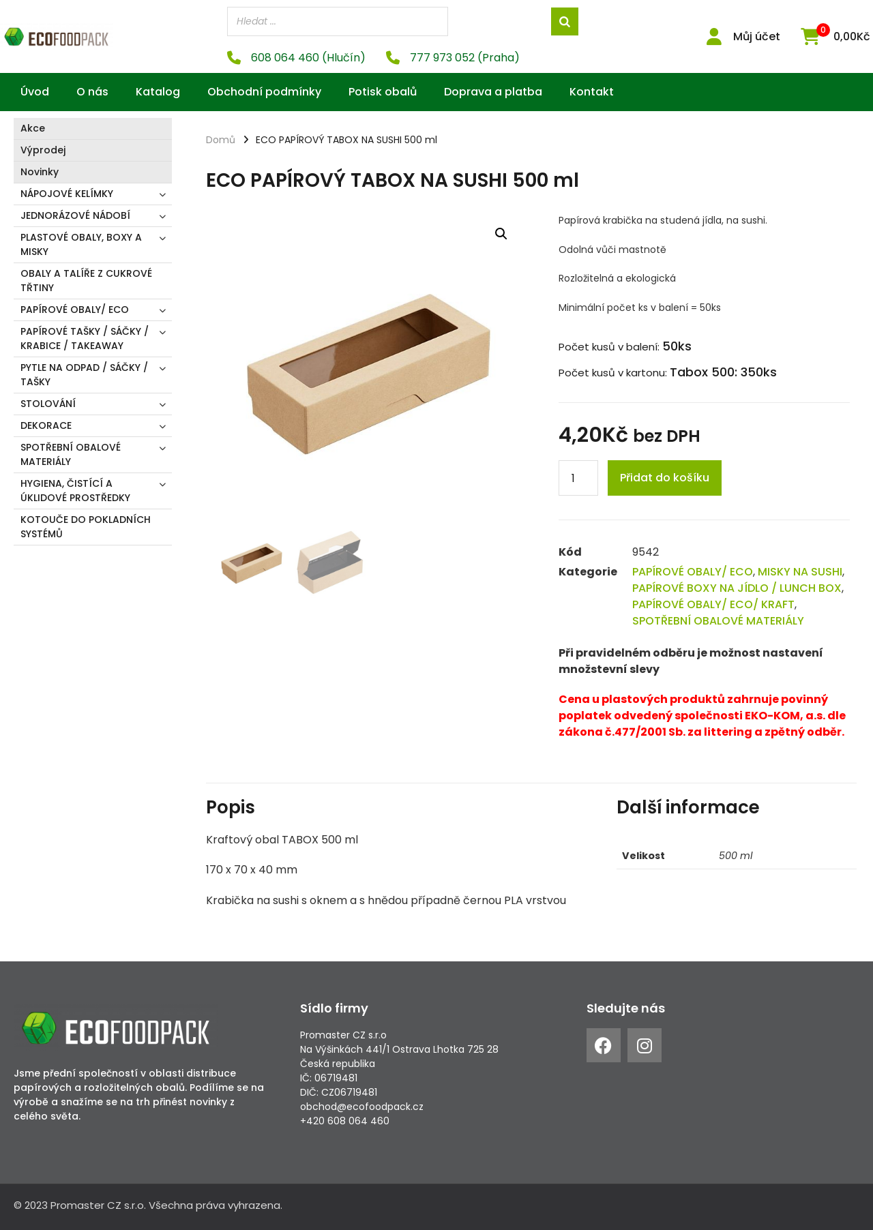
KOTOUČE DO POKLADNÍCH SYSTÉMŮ (85, 527)
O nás (92, 92)
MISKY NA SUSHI (800, 572)
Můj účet (756, 36)
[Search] (564, 21)
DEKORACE (46, 425)
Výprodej (42, 150)
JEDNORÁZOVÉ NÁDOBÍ (75, 215)
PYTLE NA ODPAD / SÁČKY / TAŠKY (84, 375)
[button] (501, 234)
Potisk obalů (383, 92)
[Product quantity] (578, 478)
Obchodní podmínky (264, 92)
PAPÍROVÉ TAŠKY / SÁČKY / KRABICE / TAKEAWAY (84, 338)
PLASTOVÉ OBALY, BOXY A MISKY (81, 244)
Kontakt (591, 92)
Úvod (34, 92)
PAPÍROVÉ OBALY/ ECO (74, 309)
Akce (32, 128)
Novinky (39, 172)
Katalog (158, 92)
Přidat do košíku (664, 477)
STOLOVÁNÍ (48, 403)
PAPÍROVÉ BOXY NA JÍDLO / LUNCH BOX (737, 588)
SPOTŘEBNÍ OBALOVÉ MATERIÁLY (70, 454)
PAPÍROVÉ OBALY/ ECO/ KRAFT (713, 604)
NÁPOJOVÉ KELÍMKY (66, 193)
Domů (220, 140)
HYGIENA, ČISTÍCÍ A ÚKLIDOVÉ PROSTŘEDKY (75, 491)
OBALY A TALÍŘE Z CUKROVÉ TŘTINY (86, 281)
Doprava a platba (493, 92)
